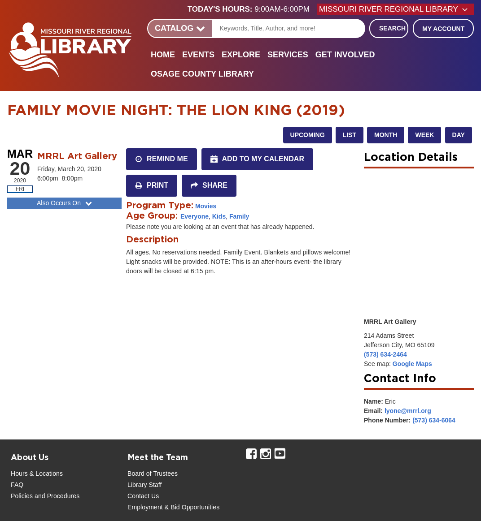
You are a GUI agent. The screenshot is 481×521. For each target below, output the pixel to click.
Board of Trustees (152, 473)
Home (163, 54)
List (349, 134)
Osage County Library (202, 73)
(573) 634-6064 (433, 420)
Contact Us (143, 495)
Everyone (194, 216)
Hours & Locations (37, 473)
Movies (205, 206)
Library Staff (144, 484)
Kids (219, 216)
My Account (443, 28)
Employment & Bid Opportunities (173, 507)
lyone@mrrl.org (408, 410)
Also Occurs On (65, 203)
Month (385, 134)
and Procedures (56, 495)
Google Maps (412, 363)
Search (392, 28)
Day (458, 134)
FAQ (17, 484)
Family (239, 216)
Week (424, 134)
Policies (22, 495)
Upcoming (307, 134)
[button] (252, 9)
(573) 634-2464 (385, 354)
